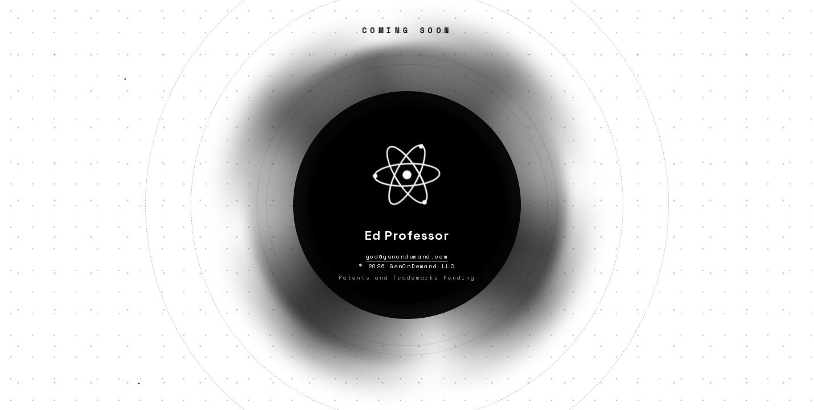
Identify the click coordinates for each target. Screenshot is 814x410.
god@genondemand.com (407, 256)
